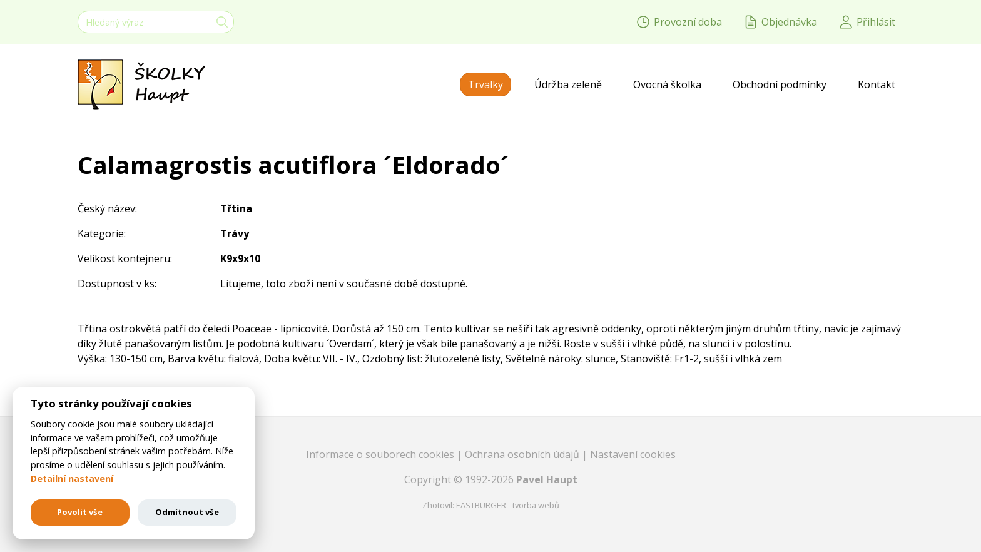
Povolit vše (80, 512)
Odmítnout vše (187, 512)
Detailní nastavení (72, 478)
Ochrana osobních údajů (523, 454)
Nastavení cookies (633, 454)
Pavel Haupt (546, 479)
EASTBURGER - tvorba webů (507, 505)
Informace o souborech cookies (381, 454)
